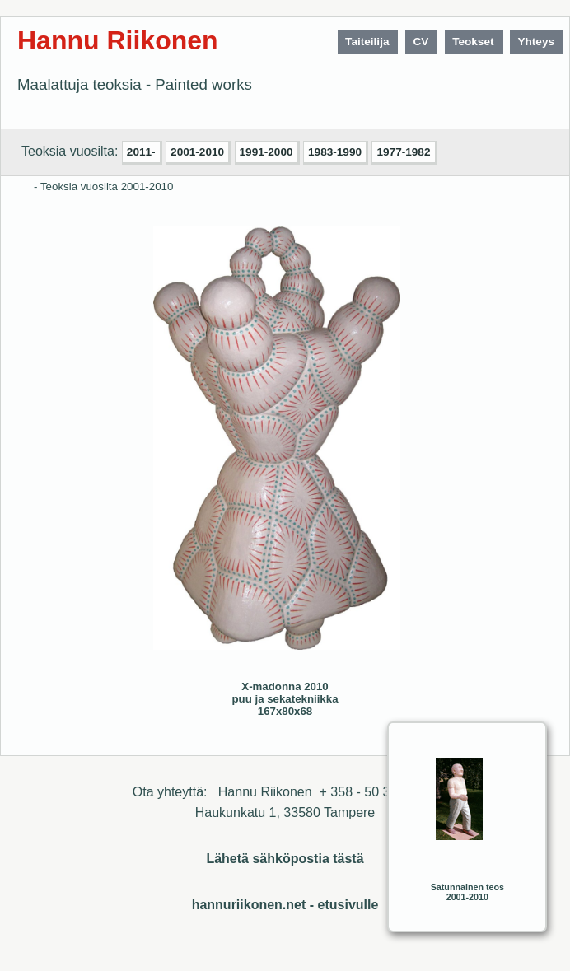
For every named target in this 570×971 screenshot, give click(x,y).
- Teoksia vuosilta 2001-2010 (103, 186)
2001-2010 (197, 152)
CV (420, 41)
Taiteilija (367, 41)
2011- (141, 152)
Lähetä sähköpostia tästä (284, 859)
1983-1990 (335, 152)
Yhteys (535, 41)
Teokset (472, 41)
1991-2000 (266, 152)
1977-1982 (403, 152)
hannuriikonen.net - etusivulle (285, 905)
